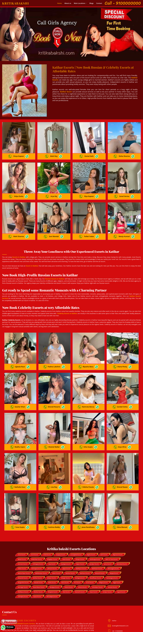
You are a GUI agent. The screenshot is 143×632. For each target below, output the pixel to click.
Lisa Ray (54, 468)
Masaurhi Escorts (100, 551)
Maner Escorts (56, 551)
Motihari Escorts (37, 556)
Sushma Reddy (54, 505)
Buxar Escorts (66, 537)
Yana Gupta (20, 505)
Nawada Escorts (38, 561)
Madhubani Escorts (97, 547)
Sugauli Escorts (121, 570)
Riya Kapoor (89, 191)
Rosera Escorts (69, 565)
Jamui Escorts (107, 542)
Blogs (91, 3)
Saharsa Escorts (82, 565)
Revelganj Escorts (54, 565)
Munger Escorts (65, 556)
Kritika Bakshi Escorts (75, 629)
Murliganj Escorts (80, 556)
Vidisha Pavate (88, 468)
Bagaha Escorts (91, 533)
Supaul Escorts (37, 574)
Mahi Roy (53, 153)
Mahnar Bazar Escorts (24, 551)
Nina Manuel (122, 505)
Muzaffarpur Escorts (95, 556)
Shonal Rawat (122, 468)
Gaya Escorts (51, 542)
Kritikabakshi (15, 3)
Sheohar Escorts (38, 570)
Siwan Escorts (93, 570)
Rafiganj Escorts (103, 561)
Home (59, 3)
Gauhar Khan (20, 393)
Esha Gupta (88, 430)
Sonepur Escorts (107, 570)
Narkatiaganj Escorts (112, 556)
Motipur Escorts (51, 556)
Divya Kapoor (18, 153)
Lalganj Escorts (66, 547)
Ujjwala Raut (20, 356)
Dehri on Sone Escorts (111, 537)
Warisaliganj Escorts (52, 574)
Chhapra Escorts (79, 537)
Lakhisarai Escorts (52, 547)
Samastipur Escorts (97, 565)
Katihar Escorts (22, 547)
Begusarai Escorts (117, 533)
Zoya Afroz (122, 430)
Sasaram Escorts (112, 565)
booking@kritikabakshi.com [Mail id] (120, 604)
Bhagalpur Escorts (52, 537)
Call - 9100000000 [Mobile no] (117, 609)
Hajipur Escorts (80, 542)
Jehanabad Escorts (122, 542)
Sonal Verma (124, 191)
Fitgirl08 (12, 614)
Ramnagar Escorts (23, 565)
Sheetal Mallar (54, 430)
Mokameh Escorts (23, 556)
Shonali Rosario (54, 393)
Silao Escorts (66, 570)
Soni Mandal (54, 228)
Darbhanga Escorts (95, 537)
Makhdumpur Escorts (41, 551)
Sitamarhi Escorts (80, 570)
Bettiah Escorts (22, 537)
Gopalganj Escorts (65, 542)
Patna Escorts (65, 561)
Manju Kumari (124, 228)
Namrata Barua (88, 393)
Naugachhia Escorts (23, 561)
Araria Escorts (21, 533)
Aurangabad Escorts (76, 533)
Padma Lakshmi (54, 356)
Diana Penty (122, 356)
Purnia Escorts (90, 561)
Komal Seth (89, 153)
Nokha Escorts (52, 561)
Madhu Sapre (20, 430)
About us (67, 3)
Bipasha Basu (88, 356)
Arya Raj (54, 191)
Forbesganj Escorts (38, 542)
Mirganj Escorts (114, 551)
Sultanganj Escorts (23, 574)
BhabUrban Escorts (36, 537)
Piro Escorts (77, 561)
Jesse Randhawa (88, 505)
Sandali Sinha (122, 393)
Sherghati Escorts (52, 570)
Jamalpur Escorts (94, 542)
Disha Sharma (124, 153)
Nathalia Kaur (19, 468)
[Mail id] (110, 609)
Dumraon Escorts (22, 542)
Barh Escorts (104, 533)
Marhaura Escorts (85, 551)
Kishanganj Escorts (36, 547)
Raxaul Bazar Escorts (38, 565)
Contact (99, 3)
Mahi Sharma (18, 228)
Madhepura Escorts (81, 547)
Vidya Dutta (18, 191)
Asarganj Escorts (60, 533)
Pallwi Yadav (89, 228)
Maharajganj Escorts (113, 547)
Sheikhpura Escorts (23, 570)
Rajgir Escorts (116, 561)
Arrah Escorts (34, 533)
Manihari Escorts (70, 551)
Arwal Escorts (47, 533)
